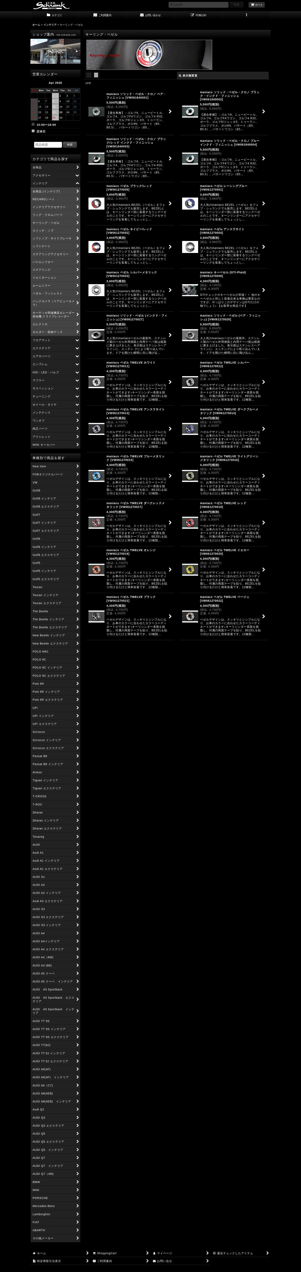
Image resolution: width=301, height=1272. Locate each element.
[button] (247, 15)
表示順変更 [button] (188, 75)
